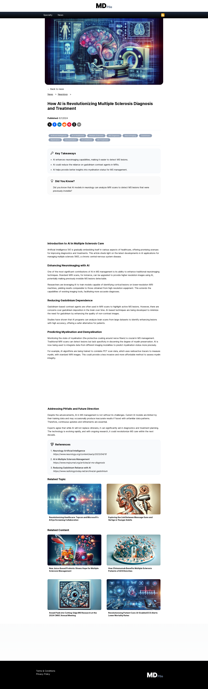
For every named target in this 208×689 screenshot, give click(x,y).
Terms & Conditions (45, 671)
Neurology (63, 94)
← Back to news (55, 89)
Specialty (48, 15)
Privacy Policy (43, 674)
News (60, 15)
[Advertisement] (104, 218)
